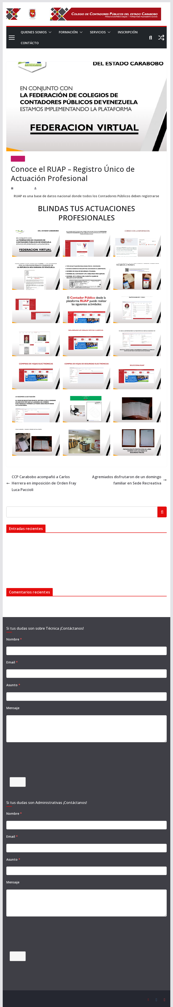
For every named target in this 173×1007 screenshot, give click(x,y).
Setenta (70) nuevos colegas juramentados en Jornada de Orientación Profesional (57, 555)
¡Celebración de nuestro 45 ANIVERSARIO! (35, 563)
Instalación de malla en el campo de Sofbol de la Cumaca (42, 533)
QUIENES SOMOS (34, 32)
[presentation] (40, 761)
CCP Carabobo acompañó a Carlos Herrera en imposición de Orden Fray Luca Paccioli (45, 480)
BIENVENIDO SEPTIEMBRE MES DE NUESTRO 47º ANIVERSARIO (53, 548)
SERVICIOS (100, 32)
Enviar (17, 780)
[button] (49, 32)
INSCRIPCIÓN (31, 43)
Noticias (18, 158)
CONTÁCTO (58, 43)
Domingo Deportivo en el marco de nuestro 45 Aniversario (43, 570)
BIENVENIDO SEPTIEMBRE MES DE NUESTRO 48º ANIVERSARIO (53, 541)
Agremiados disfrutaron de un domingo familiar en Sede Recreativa (134, 480)
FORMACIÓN (69, 32)
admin (38, 188)
